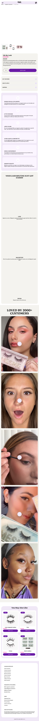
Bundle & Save (7, 692)
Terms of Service (7, 703)
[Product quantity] (6, 70)
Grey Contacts (7, 668)
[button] (5, 628)
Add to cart (23, 70)
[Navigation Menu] (2, 2)
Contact (6, 705)
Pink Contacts (7, 680)
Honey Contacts (7, 670)
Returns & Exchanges (8, 700)
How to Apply (5, 83)
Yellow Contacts (7, 678)
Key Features (5, 79)
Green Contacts (7, 675)
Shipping (4, 87)
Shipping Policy (7, 698)
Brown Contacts (7, 673)
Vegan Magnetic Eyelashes (9, 688)
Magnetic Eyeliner (8, 690)
